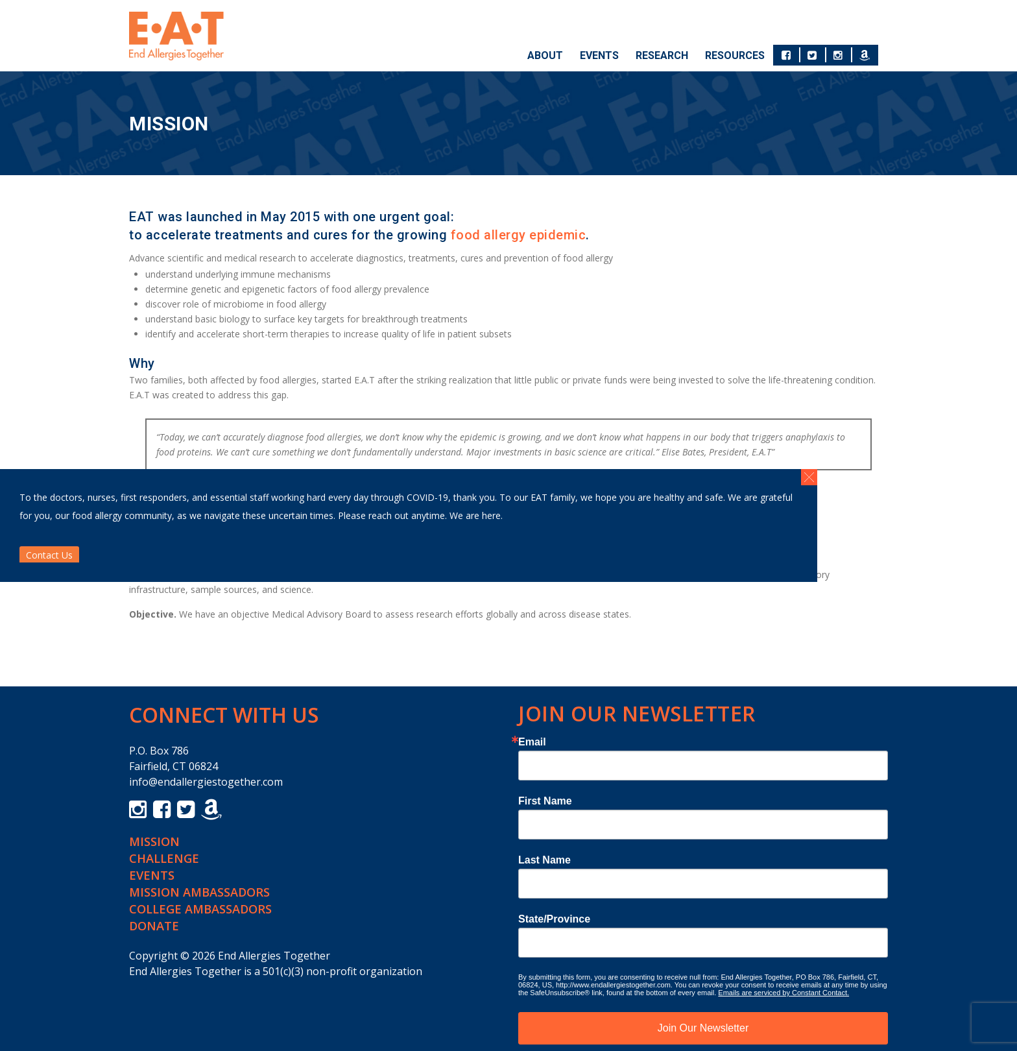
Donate (154, 926)
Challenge (164, 858)
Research (662, 55)
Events (599, 55)
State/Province (554, 919)
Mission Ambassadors (199, 892)
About (545, 55)
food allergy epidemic (518, 235)
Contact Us (49, 555)
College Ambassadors (200, 909)
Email (532, 742)
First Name (545, 801)
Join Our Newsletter (703, 1027)
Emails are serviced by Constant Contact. (783, 993)
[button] (809, 477)
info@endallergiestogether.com (206, 782)
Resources (735, 55)
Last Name (544, 860)
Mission (154, 841)
